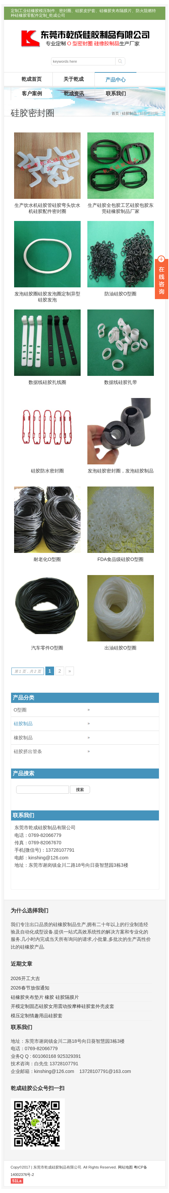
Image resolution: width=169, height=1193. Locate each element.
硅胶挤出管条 (28, 751)
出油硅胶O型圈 (120, 647)
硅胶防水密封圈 (47, 470)
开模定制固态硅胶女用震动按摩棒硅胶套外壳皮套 (62, 1006)
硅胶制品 (129, 113)
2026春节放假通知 (30, 987)
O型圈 (20, 710)
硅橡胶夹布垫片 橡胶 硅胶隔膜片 (45, 997)
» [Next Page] (70, 671)
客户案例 (32, 93)
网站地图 (125, 1167)
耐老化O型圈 (47, 559)
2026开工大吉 (25, 978)
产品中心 (115, 79)
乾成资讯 (74, 93)
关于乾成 (74, 79)
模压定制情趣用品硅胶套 (36, 1015)
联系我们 (116, 93)
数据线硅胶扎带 (120, 382)
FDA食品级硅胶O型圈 (120, 559)
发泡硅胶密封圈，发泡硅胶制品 (121, 470)
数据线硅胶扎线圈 (47, 382)
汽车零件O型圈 (47, 647)
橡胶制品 (23, 737)
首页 (115, 113)
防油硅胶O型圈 (120, 293)
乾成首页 (32, 79)
